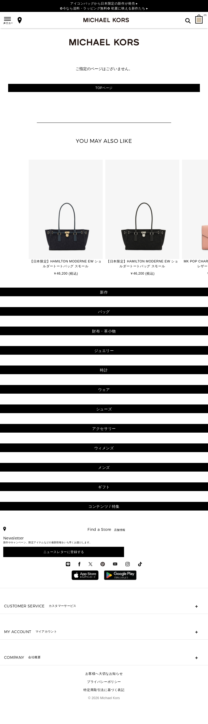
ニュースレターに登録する (63, 552)
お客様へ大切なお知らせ (104, 674)
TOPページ (104, 88)
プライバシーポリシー (104, 682)
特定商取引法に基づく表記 (103, 690)
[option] (66, 218)
